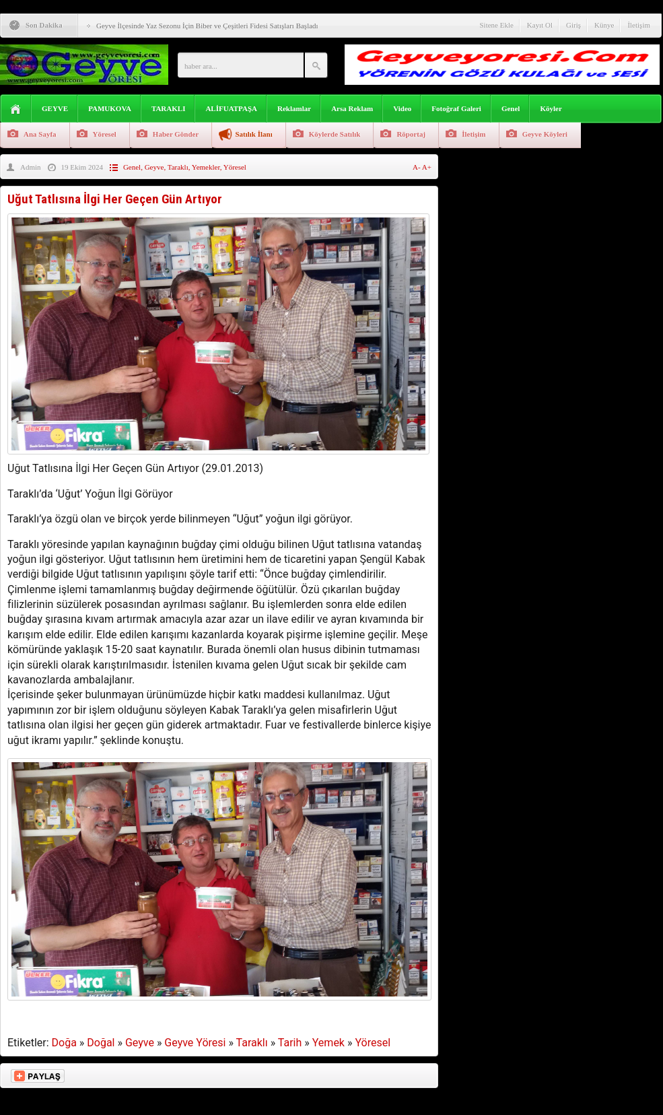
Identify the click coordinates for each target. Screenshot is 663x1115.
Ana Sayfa (40, 134)
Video (402, 108)
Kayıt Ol (540, 25)
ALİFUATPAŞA (231, 108)
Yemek (328, 1042)
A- (417, 167)
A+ (426, 167)
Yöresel (104, 134)
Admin (30, 167)
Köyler (550, 108)
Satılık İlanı (253, 134)
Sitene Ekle (496, 25)
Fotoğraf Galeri (456, 108)
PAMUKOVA (109, 108)
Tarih (290, 1042)
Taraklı (178, 167)
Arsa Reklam (352, 108)
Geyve (154, 167)
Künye (604, 25)
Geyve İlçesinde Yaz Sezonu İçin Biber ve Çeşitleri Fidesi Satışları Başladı (207, 26)
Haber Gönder (176, 134)
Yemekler (206, 167)
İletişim (638, 25)
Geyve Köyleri (545, 134)
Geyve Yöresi (194, 1042)
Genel (510, 108)
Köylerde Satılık (335, 134)
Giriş (573, 25)
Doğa (64, 1042)
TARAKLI (168, 108)
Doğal (100, 1042)
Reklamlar (294, 108)
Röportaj (410, 134)
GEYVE (55, 108)
